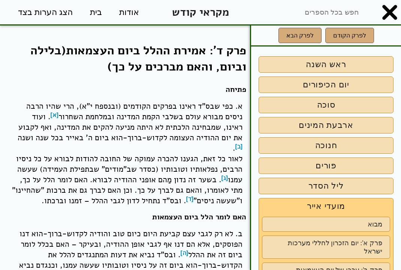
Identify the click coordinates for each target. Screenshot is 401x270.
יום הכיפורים (326, 84)
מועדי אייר (326, 206)
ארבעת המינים (326, 125)
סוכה (326, 105)
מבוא (375, 224)
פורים (326, 165)
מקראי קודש (200, 12)
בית (96, 12)
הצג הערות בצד (45, 12)
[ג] (224, 178)
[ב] (239, 146)
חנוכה (326, 145)
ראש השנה (326, 64)
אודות (129, 12)
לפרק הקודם (349, 35)
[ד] (190, 199)
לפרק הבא (300, 35)
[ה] (185, 253)
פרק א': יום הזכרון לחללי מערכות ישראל (335, 247)
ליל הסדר (326, 185)
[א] (55, 115)
